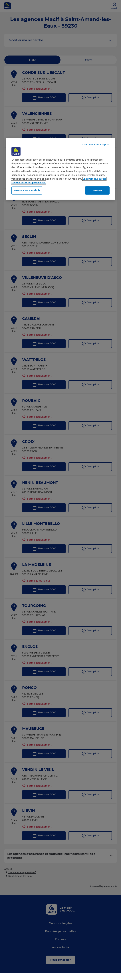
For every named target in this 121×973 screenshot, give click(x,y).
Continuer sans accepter (95, 144)
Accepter (97, 190)
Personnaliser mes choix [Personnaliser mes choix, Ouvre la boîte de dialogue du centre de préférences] (26, 190)
